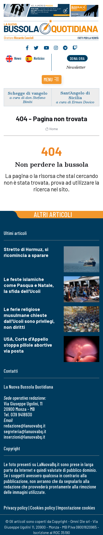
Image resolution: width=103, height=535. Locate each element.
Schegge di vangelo (27, 93)
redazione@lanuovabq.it (24, 425)
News (17, 58)
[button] (52, 79)
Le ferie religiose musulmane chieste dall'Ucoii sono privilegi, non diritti (29, 318)
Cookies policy (42, 507)
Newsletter (75, 67)
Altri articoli (53, 214)
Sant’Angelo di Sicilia (75, 95)
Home (51, 129)
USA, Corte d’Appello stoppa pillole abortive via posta (28, 345)
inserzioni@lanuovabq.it (24, 437)
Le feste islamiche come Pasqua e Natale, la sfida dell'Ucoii (29, 285)
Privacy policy (15, 507)
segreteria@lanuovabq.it (25, 431)
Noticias (39, 58)
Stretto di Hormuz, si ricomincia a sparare (26, 252)
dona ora (77, 58)
